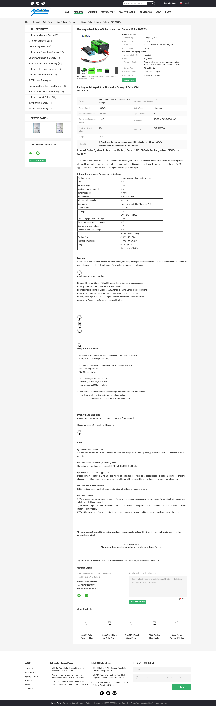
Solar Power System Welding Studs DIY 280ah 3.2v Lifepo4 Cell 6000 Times (177, 636)
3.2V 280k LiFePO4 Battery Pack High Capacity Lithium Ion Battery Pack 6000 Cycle (110, 677)
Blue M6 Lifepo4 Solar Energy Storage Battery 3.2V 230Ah (132, 636)
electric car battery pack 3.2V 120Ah (123, 561)
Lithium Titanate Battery (40, 74)
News (158, 12)
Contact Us (146, 12)
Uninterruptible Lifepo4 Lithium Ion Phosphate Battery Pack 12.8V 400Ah (68, 676)
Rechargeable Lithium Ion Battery (45, 86)
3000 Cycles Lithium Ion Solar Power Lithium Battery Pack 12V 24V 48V (154, 636)
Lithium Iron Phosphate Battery (44, 52)
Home (66, 12)
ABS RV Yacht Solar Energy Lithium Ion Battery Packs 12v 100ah (68, 669)
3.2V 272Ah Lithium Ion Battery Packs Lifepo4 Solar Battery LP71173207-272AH (70, 683)
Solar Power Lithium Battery (55, 22)
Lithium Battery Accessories (42, 69)
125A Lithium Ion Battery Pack (148, 561)
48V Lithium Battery (38, 108)
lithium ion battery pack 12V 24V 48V (95, 561)
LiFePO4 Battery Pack (39, 41)
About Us (92, 12)
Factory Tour (108, 12)
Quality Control (127, 12)
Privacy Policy (56, 703)
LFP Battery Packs (38, 46)
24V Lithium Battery (38, 80)
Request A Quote (170, 3)
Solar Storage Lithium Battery (43, 63)
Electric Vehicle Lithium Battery (44, 91)
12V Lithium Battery (38, 103)
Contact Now (129, 80)
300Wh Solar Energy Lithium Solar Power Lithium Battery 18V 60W (87, 636)
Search (150, 3)
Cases (168, 12)
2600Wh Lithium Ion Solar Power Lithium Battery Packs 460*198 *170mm (109, 636)
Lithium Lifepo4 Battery (40, 97)
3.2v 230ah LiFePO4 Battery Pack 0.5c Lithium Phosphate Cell (109, 669)
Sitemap (29, 688)
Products (78, 12)
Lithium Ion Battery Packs (41, 35)
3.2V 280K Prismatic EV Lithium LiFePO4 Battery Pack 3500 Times (110, 683)
